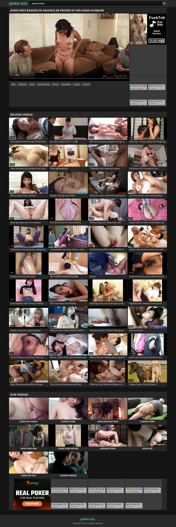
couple (76, 84)
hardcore (22, 84)
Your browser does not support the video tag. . (69, 47)
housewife (66, 84)
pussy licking (43, 84)
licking (55, 84)
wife (13, 84)
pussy (32, 84)
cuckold (86, 84)
